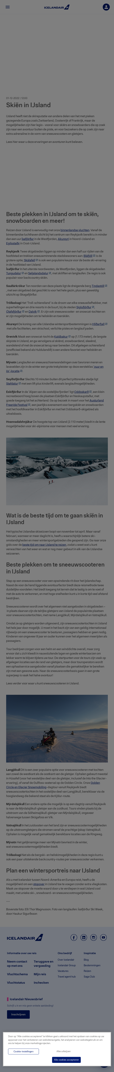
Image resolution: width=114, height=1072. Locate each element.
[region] (57, 1049)
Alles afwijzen (63, 1051)
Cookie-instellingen (23, 1051)
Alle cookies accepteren (66, 1059)
